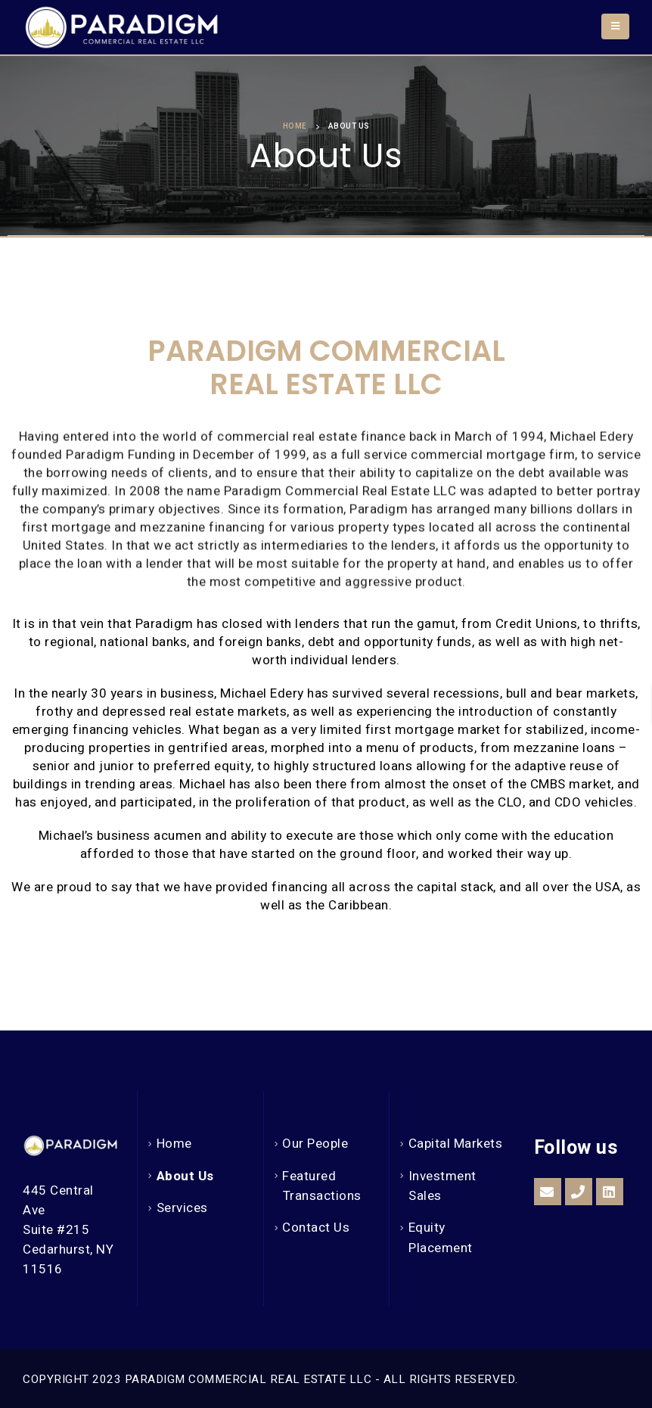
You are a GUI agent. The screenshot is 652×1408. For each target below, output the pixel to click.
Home (174, 1143)
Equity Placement (440, 1237)
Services (182, 1207)
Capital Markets (455, 1143)
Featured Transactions (322, 1186)
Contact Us (315, 1227)
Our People (315, 1143)
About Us (185, 1176)
